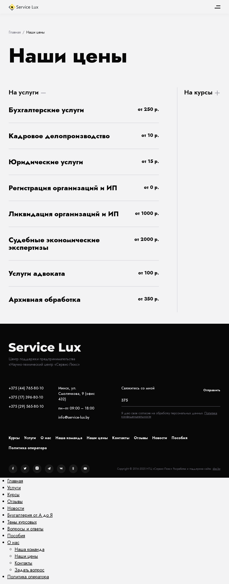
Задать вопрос (29, 570)
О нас (46, 438)
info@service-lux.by (73, 417)
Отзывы (141, 438)
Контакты (120, 438)
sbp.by (216, 469)
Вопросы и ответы (25, 529)
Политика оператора (28, 448)
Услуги (30, 438)
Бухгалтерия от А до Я (30, 515)
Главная (15, 481)
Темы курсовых (22, 522)
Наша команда (69, 438)
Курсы (14, 438)
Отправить (211, 390)
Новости (159, 438)
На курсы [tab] (198, 92)
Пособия (179, 438)
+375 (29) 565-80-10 (26, 406)
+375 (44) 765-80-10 (26, 388)
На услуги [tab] (24, 92)
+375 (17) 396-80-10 (26, 397)
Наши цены (97, 438)
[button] (84, 110)
